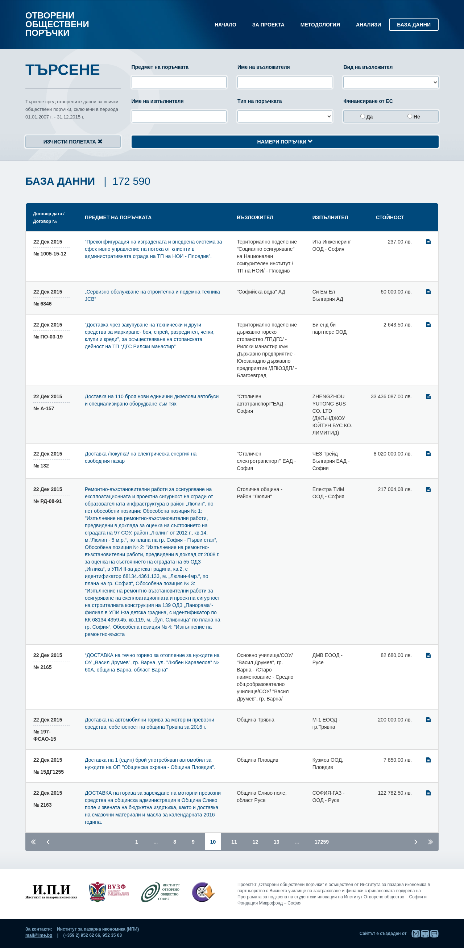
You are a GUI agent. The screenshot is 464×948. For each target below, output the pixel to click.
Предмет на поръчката (160, 67)
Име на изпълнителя (158, 101)
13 (276, 842)
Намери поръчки (285, 142)
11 (234, 842)
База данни (414, 25)
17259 (322, 842)
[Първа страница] (33, 841)
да (366, 117)
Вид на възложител (368, 67)
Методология (320, 25)
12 (255, 842)
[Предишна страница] (48, 841)
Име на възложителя (263, 67)
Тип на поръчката (259, 101)
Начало (225, 25)
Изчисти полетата (73, 142)
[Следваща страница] (416, 841)
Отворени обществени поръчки (57, 24)
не (413, 117)
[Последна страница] (431, 841)
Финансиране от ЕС (368, 101)
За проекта (268, 25)
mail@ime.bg (38, 935)
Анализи (368, 25)
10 (215, 841)
